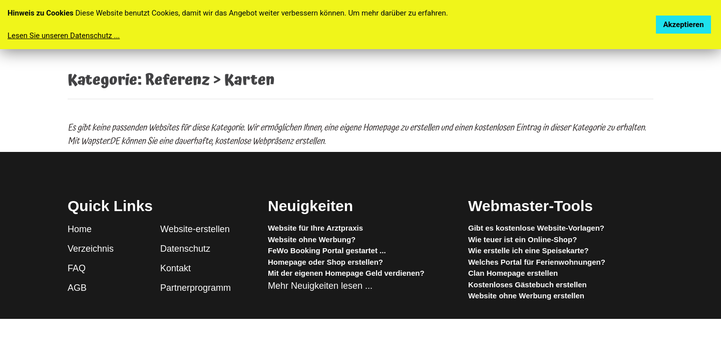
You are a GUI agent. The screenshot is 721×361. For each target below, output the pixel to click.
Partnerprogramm (195, 288)
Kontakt (175, 268)
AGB (77, 288)
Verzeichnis (91, 249)
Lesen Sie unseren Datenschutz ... (64, 35)
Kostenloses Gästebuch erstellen (527, 284)
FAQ (77, 268)
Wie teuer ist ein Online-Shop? (522, 239)
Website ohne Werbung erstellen (526, 295)
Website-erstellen (195, 229)
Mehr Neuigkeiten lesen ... (320, 286)
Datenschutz (185, 249)
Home (80, 229)
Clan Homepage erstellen (513, 273)
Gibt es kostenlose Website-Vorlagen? (536, 228)
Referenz (177, 80)
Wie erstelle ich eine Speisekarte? (528, 250)
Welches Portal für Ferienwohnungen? (536, 262)
